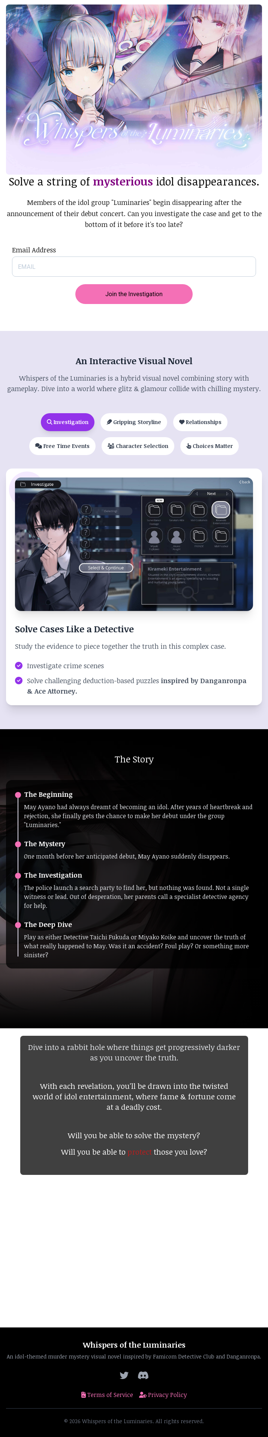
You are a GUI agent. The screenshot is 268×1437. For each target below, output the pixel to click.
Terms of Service (107, 1395)
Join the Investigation (134, 294)
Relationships (200, 422)
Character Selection (138, 445)
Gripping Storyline (133, 422)
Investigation (67, 422)
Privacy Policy (163, 1395)
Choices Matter (209, 445)
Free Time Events (62, 445)
